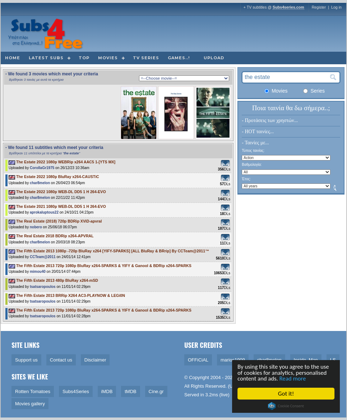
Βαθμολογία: (252, 165)
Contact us (61, 360)
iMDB (107, 391)
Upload (214, 57)
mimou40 (38, 272)
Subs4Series (76, 391)
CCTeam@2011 (43, 257)
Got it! (287, 393)
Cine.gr (156, 391)
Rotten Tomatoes (32, 391)
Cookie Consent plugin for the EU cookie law (287, 406)
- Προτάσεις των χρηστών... (270, 120)
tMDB (131, 391)
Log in (336, 7)
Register (319, 7)
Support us (26, 360)
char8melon (40, 183)
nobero (36, 227)
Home (12, 57)
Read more (294, 378)
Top (84, 57)
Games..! (179, 57)
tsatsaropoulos (43, 287)
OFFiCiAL (198, 360)
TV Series (146, 57)
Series (314, 91)
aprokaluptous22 (44, 212)
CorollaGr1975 (42, 168)
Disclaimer (95, 360)
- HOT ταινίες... (258, 131)
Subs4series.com (288, 7)
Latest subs (46, 57)
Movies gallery (30, 403)
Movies (108, 57)
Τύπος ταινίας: (253, 151)
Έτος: (246, 179)
